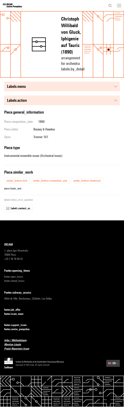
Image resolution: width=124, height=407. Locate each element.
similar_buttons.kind (16, 180)
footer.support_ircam (17, 325)
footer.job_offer (14, 310)
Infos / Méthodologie (17, 340)
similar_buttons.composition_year (50, 180)
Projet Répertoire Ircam (18, 349)
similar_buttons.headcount (87, 180)
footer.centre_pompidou (19, 329)
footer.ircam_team (16, 314)
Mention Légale (14, 344)
